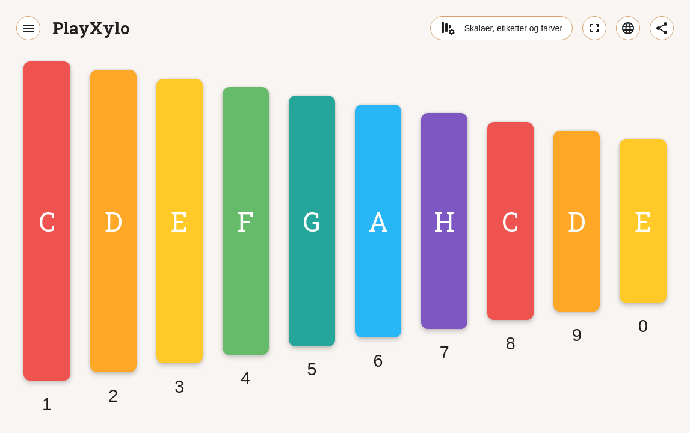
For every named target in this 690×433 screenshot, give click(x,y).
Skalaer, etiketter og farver (501, 28)
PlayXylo (91, 28)
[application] (345, 231)
